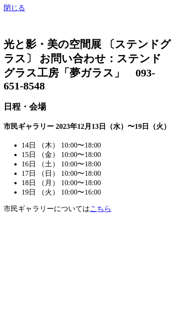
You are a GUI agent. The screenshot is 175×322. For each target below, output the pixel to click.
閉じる (14, 8)
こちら (100, 208)
